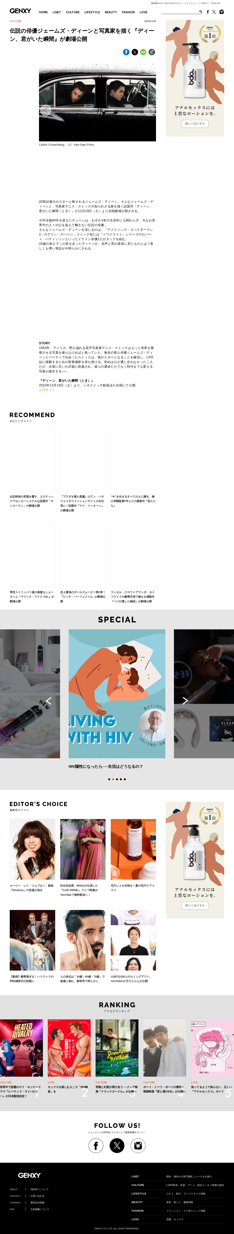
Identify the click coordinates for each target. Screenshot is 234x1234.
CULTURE (73, 12)
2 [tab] (113, 779)
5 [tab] (125, 779)
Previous (48, 701)
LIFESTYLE (92, 12)
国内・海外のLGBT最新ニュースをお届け (172, 1176)
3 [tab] (117, 779)
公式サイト (47, 390)
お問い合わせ (27, 1196)
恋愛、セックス (157, 1219)
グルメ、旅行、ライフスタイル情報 (169, 1193)
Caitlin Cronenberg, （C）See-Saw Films (66, 144)
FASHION (128, 12)
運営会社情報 (27, 1202)
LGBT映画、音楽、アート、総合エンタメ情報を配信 (178, 1185)
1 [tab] (109, 779)
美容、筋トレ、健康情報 (162, 1202)
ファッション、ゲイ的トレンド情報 (169, 1210)
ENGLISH (216, 3)
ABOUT (205, 3)
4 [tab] (121, 779)
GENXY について (29, 1189)
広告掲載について (29, 1209)
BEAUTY (111, 12)
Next (185, 701)
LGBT (57, 12)
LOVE (143, 12)
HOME (43, 12)
